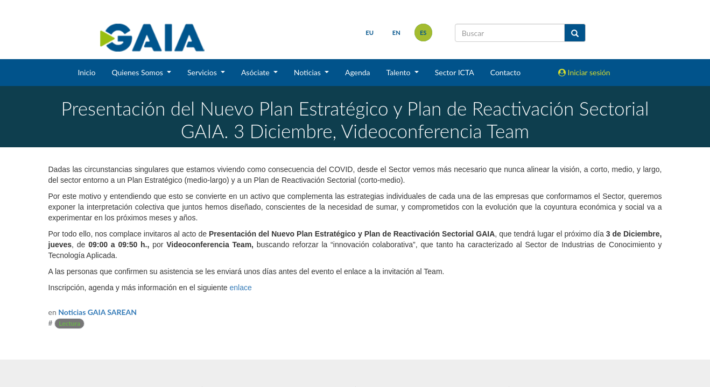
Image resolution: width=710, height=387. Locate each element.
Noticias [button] (308, 72)
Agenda (357, 72)
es (423, 32)
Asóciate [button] (256, 72)
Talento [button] (399, 72)
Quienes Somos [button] (138, 72)
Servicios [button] (203, 72)
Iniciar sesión (584, 72)
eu (369, 32)
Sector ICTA (454, 72)
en (396, 32)
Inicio (86, 72)
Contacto (505, 72)
